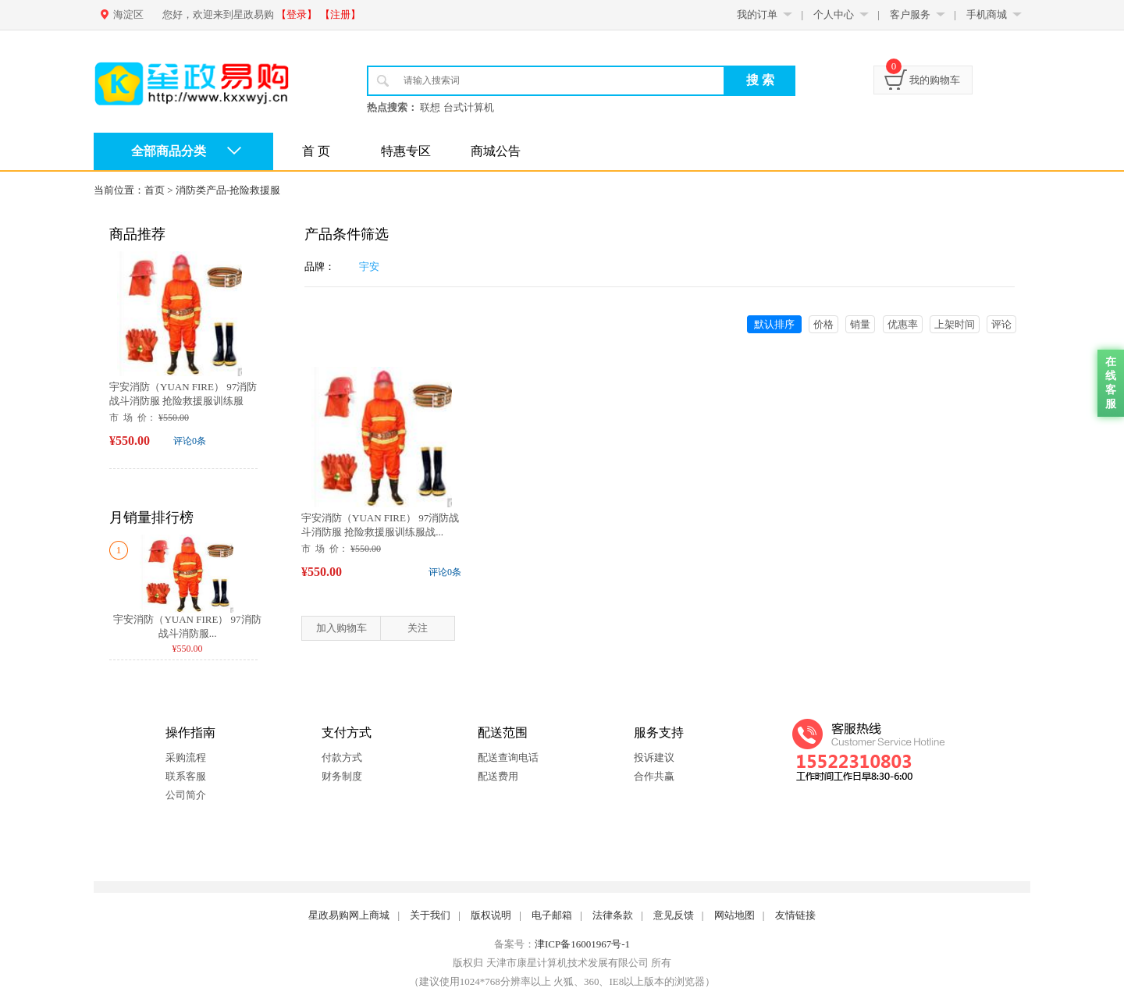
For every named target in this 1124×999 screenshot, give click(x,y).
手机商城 (986, 14)
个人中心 (833, 14)
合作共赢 (654, 776)
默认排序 (774, 324)
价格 (823, 324)
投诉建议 (654, 757)
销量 (860, 324)
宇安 (369, 266)
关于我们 (430, 915)
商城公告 (496, 151)
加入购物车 (341, 628)
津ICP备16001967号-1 (582, 944)
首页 (154, 190)
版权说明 (491, 915)
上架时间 (954, 324)
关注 (417, 628)
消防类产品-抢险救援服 (228, 190)
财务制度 (342, 776)
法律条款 (612, 915)
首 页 (316, 151)
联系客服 (185, 776)
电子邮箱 (552, 915)
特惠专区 (406, 151)
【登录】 (296, 14)
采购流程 (185, 757)
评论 (1001, 324)
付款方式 (342, 757)
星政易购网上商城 (348, 915)
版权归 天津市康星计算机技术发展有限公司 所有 (562, 963)
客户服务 (910, 14)
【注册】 (340, 14)
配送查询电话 (508, 757)
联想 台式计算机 (456, 107)
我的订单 (757, 14)
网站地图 (734, 915)
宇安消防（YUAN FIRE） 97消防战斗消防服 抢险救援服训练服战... (183, 401)
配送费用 (498, 776)
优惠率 (902, 324)
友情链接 (795, 915)
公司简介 (185, 795)
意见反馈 (673, 915)
